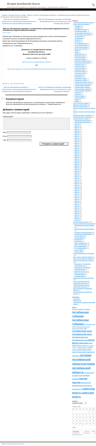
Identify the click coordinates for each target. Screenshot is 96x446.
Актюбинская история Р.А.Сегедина (83, 22)
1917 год (76, 124)
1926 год (76, 155)
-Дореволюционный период (82, 120)
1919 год (76, 131)
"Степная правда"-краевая (81, 85)
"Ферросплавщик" (79, 96)
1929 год (76, 166)
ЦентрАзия (76, 431)
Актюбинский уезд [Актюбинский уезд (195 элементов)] (80, 337)
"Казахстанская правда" (81, 47)
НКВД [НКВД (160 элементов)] (81, 343)
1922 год (76, 141)
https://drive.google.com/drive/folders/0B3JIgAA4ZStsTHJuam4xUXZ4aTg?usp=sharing (36, 69)
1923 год (76, 145)
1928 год (30, 15)
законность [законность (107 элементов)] (91, 352)
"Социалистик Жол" (80, 68)
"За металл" (77, 40)
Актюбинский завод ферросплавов (84, 225)
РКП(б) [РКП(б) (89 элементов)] (90, 343)
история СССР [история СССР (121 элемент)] (89, 373)
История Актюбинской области (23, 3)
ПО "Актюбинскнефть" (80, 246)
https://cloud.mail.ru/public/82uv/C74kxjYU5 (36, 62)
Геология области (79, 236)
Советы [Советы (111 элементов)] (79, 345)
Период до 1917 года (80, 271)
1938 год (76, 197)
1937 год (76, 194)
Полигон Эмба (78, 250)
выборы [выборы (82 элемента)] (90, 347)
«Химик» (76, 99)
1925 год (76, 152)
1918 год (76, 127)
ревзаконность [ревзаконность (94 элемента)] (87, 385)
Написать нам (17, 9)
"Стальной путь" (79, 75)
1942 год (76, 211)
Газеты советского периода (81, 24)
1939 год (76, 201)
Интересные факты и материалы (82, 115)
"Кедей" (76, 50)
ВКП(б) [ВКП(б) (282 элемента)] (91, 340)
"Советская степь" (79, 64)
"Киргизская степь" (79, 54)
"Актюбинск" (78, 26)
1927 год (76, 159)
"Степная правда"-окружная (82, 89)
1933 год (76, 180)
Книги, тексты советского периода (82, 257)
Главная (3, 9)
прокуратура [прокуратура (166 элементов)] (86, 383)
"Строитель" (78, 92)
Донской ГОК (78, 239)
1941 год (76, 208)
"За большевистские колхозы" (83, 33)
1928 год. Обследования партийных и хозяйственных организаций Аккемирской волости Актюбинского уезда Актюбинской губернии (19, 21)
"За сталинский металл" (81, 43)
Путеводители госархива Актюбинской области (32, 9)
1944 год (76, 218)
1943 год (76, 215)
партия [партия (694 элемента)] (83, 378)
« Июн (74, 427)
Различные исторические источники (83, 260)
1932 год (76, 176)
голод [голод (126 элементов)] (80, 350)
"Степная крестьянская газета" (83, 82)
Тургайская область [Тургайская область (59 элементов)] (82, 347)
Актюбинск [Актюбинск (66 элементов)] (81, 309)
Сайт (4, 142)
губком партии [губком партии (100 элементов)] (82, 352)
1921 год (76, 138)
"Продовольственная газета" (82, 61)
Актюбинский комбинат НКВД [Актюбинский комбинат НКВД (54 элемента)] (79, 328)
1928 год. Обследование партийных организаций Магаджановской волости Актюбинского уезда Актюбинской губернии (54, 21)
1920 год (76, 134)
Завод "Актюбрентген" (80, 243)
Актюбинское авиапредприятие (83, 232)
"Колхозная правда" (80, 57)
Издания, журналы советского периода (84, 108)
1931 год (76, 173)
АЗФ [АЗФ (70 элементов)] (73, 309)
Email (5, 138)
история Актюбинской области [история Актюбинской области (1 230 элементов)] (81, 359)
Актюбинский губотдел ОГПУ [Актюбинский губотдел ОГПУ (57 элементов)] (82, 326)
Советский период (79, 274)
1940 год (76, 204)
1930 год (76, 169)
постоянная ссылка (18, 83)
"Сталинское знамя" (80, 71)
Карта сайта (9, 9)
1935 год (76, 187)
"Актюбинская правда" (80, 29)
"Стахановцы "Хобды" (80, 78)
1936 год (76, 190)
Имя (4, 134)
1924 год (76, 148)
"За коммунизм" (78, 36)
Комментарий (8, 116)
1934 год (76, 183)
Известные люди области (80, 105)
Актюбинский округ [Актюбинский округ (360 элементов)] (82, 331)
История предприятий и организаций (83, 223)
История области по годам (17, 15)
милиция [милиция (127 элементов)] (86, 375)
